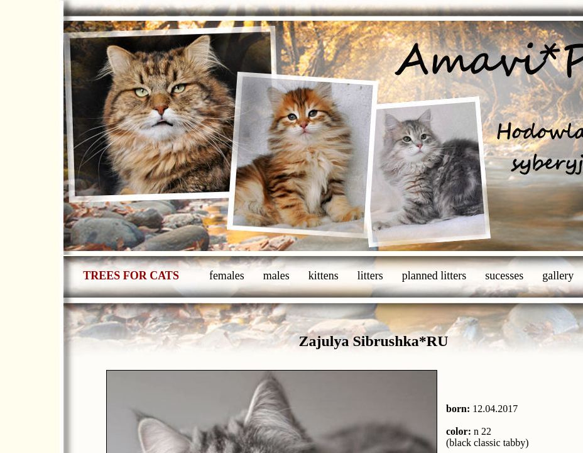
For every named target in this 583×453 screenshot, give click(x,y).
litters (370, 275)
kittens (323, 275)
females (226, 275)
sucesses (504, 275)
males (276, 275)
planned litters (434, 275)
